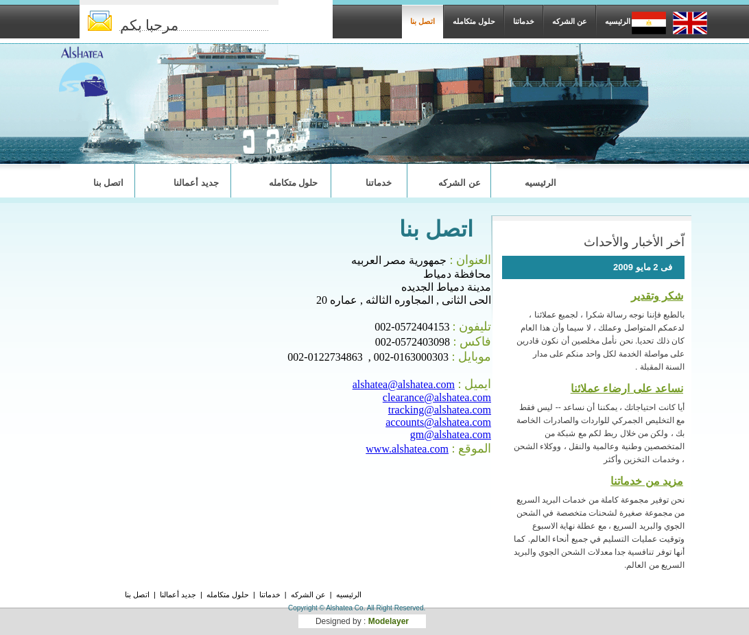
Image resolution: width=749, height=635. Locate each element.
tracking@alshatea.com (439, 410)
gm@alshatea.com (450, 434)
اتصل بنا (422, 21)
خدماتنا (523, 21)
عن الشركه (569, 21)
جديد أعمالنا (196, 183)
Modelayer (388, 621)
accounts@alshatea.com (438, 422)
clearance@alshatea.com (437, 397)
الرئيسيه (617, 21)
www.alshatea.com (407, 449)
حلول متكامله (474, 21)
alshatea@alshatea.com (404, 384)
